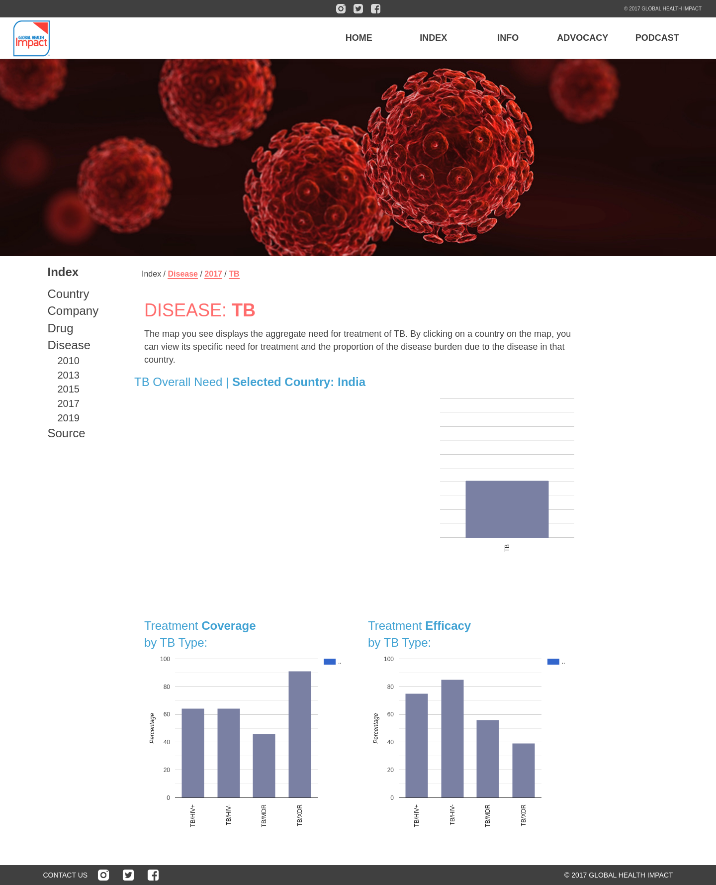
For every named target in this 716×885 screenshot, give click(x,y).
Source (67, 433)
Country (69, 293)
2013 (69, 375)
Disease (69, 345)
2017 (69, 403)
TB (234, 274)
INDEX (433, 38)
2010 (69, 360)
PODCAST (657, 38)
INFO (508, 38)
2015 (69, 389)
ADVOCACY (582, 38)
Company (73, 310)
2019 (69, 417)
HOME (359, 38)
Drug (61, 328)
